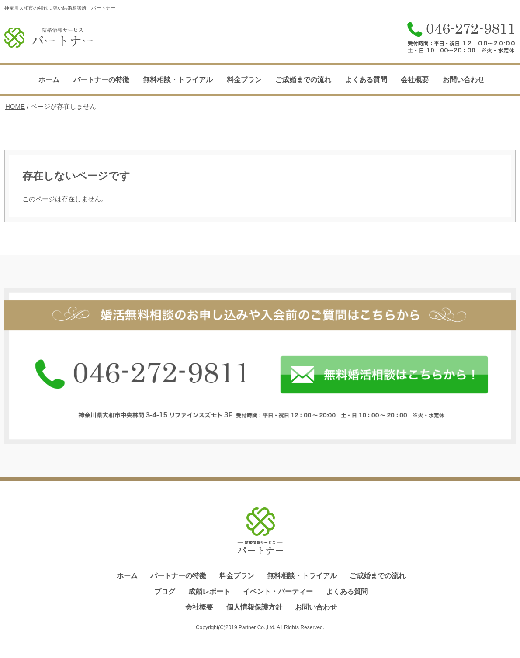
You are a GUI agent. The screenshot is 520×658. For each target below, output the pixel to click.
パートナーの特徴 (101, 79)
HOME (15, 106)
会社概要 (415, 79)
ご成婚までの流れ (303, 79)
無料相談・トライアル (178, 79)
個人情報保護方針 (254, 607)
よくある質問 (366, 79)
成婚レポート (209, 591)
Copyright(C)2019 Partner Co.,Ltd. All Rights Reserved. (260, 627)
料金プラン (244, 79)
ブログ (164, 591)
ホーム (48, 79)
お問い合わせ (464, 79)
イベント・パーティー (278, 591)
